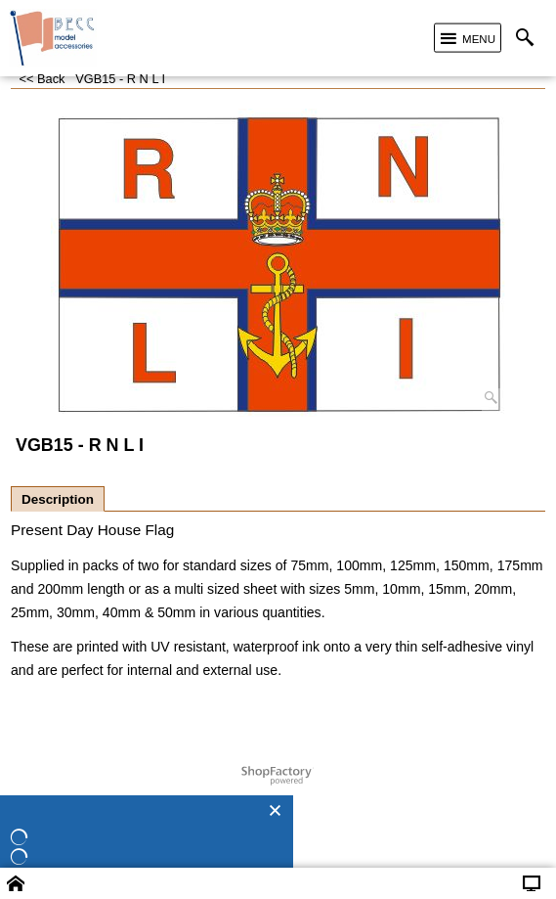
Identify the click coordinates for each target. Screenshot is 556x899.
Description (57, 499)
